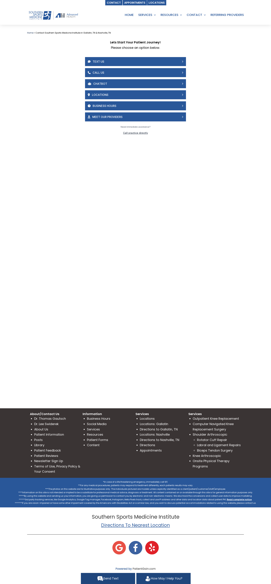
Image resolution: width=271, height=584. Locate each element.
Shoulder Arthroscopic (210, 434)
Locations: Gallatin (154, 424)
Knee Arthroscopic (207, 456)
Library (39, 445)
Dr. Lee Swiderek (46, 424)
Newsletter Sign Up (48, 461)
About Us (41, 429)
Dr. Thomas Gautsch (50, 418)
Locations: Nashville (155, 434)
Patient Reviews (46, 456)
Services (93, 429)
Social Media (96, 424)
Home (30, 32)
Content (93, 445)
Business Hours (98, 418)
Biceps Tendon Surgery (215, 450)
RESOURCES (169, 15)
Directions (147, 445)
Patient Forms (97, 440)
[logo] (53, 15)
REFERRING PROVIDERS (227, 15)
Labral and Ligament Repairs (219, 445)
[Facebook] (135, 547)
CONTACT (194, 15)
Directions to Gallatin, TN (159, 429)
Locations (147, 418)
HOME (129, 15)
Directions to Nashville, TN (159, 440)
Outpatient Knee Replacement (216, 418)
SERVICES (145, 15)
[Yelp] (152, 547)
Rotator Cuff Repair (212, 440)
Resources (95, 434)
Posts (38, 440)
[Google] (119, 547)
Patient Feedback (47, 450)
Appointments (151, 450)
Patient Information (49, 434)
